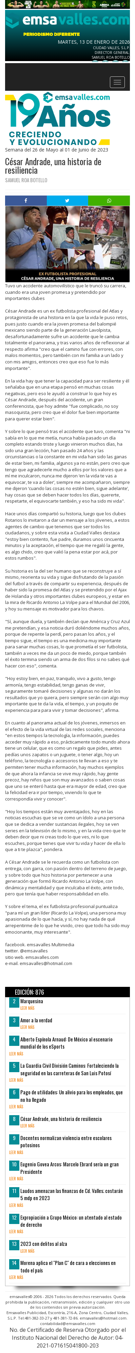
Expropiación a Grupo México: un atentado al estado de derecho (71, 1220)
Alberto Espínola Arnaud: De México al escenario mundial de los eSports (66, 1042)
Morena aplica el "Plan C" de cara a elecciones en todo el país (68, 1266)
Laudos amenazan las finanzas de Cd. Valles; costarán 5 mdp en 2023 (71, 1194)
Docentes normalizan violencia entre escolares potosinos (66, 1141)
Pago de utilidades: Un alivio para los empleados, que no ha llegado (71, 1095)
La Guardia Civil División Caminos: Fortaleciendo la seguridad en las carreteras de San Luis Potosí (69, 1069)
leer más (27, 1008)
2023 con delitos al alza (43, 1243)
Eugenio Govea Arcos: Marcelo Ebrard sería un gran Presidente (69, 1167)
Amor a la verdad (36, 1020)
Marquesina (31, 1001)
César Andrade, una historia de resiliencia (61, 1118)
